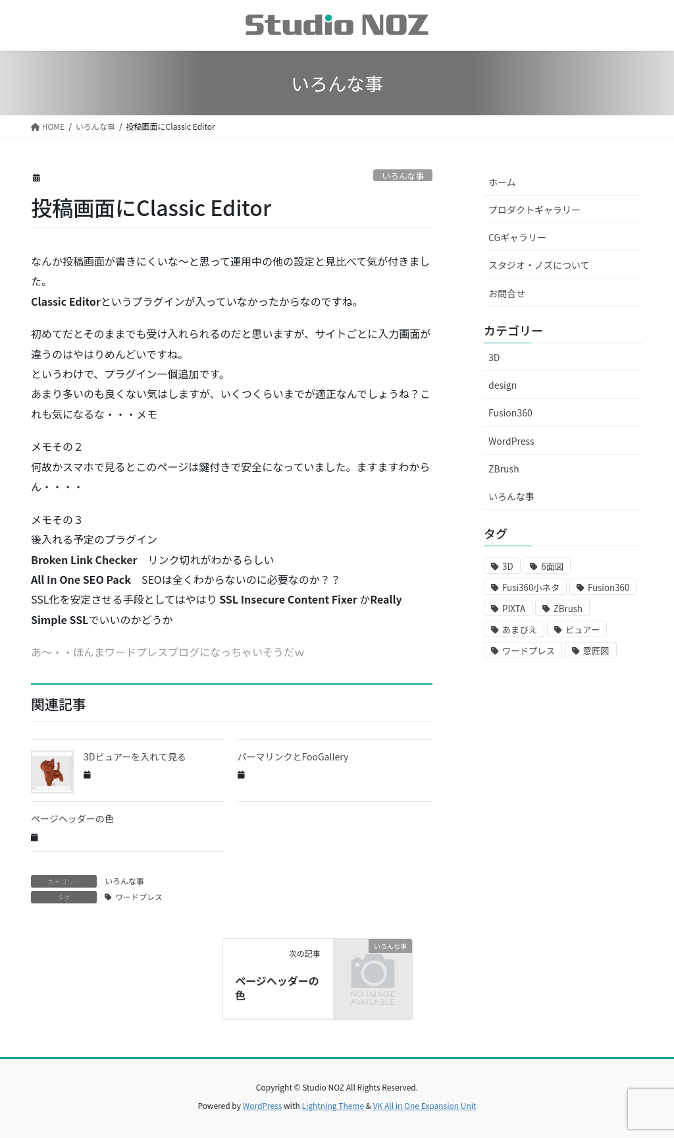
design (502, 384)
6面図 (552, 566)
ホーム (502, 181)
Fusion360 (510, 412)
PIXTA (513, 608)
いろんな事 (403, 175)
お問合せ (506, 293)
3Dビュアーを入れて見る (135, 756)
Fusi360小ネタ (530, 587)
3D (494, 357)
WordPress (511, 440)
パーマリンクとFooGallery (293, 756)
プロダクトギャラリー (534, 209)
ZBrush (503, 468)
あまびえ (519, 629)
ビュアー (582, 629)
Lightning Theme (332, 1105)
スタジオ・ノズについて (539, 264)
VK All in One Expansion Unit (425, 1105)
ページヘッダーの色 (72, 818)
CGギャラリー (517, 237)
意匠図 (596, 650)
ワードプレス (139, 896)
